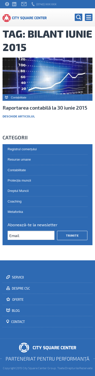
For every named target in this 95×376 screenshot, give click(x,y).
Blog (15, 311)
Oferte (17, 299)
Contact (17, 322)
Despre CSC (20, 288)
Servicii (17, 277)
